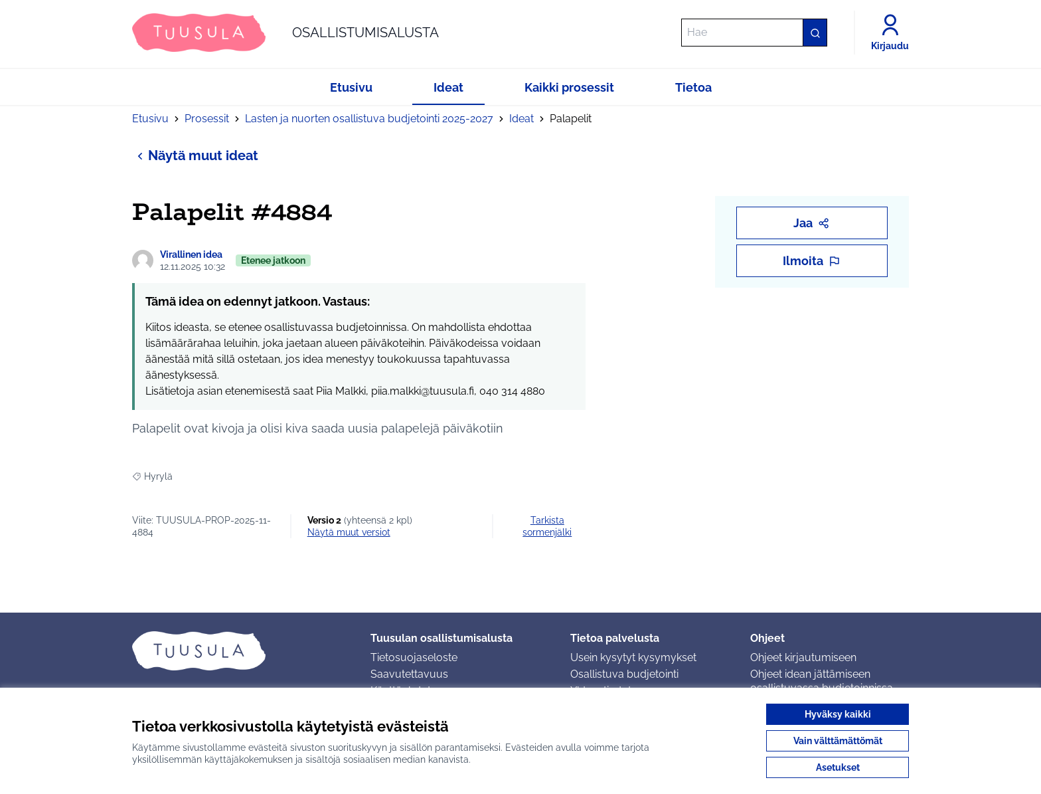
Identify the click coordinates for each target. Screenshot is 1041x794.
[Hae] (754, 32)
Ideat (521, 118)
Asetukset (838, 767)
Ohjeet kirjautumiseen (803, 657)
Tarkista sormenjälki (547, 526)
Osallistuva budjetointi (624, 674)
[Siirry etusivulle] (285, 32)
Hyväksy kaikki (838, 714)
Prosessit (207, 118)
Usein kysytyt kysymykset (633, 657)
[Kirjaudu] (890, 32)
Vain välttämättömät (837, 741)
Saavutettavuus (409, 674)
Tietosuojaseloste (413, 657)
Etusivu (150, 118)
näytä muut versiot (348, 532)
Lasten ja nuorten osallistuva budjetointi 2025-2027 (369, 118)
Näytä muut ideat (195, 155)
